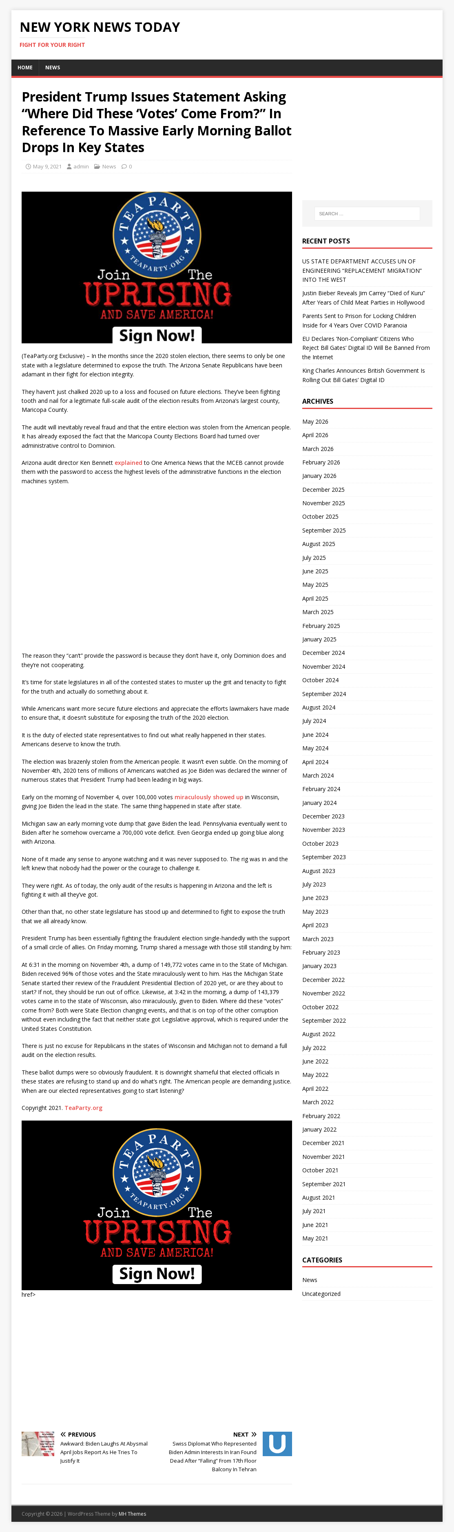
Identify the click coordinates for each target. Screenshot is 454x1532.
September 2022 (324, 1020)
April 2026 (315, 435)
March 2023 (318, 939)
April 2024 (315, 762)
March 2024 (318, 775)
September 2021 (324, 1184)
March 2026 (318, 449)
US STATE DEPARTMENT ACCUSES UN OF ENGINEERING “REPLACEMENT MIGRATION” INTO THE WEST (362, 270)
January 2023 (319, 966)
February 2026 (321, 462)
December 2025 (323, 489)
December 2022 (323, 980)
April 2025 (315, 598)
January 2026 (319, 476)
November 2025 (323, 503)
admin (81, 166)
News (52, 67)
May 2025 (315, 584)
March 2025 (318, 612)
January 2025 (319, 639)
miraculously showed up (209, 797)
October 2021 (320, 1170)
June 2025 (315, 571)
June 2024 (315, 734)
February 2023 (321, 952)
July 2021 (314, 1211)
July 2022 (314, 1048)
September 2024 (324, 694)
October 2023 (320, 843)
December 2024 (323, 653)
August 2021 (318, 1197)
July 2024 (314, 721)
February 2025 (321, 626)
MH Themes (132, 1513)
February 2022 (321, 1116)
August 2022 (318, 1034)
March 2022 (318, 1102)
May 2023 (315, 911)
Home (25, 67)
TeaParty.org (83, 1108)
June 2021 (315, 1225)
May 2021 (315, 1238)
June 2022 (315, 1061)
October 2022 (320, 1007)
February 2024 (321, 789)
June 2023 (315, 898)
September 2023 (324, 857)
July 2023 (314, 884)
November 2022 (323, 993)
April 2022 (315, 1088)
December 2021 (323, 1143)
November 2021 (323, 1157)
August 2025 (318, 544)
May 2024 (315, 748)
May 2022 (315, 1075)
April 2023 (315, 925)
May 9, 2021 (47, 166)
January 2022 (319, 1129)
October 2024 (320, 680)
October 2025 (320, 516)
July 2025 (314, 558)
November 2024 (323, 666)
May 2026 (315, 421)
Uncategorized (321, 1294)
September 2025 (324, 530)
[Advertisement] (157, 1364)
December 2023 (323, 816)
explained (128, 462)
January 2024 (319, 803)
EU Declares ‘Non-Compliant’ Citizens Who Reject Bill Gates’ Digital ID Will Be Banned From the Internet (366, 348)
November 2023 (323, 829)
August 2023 (318, 871)
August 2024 (318, 707)
